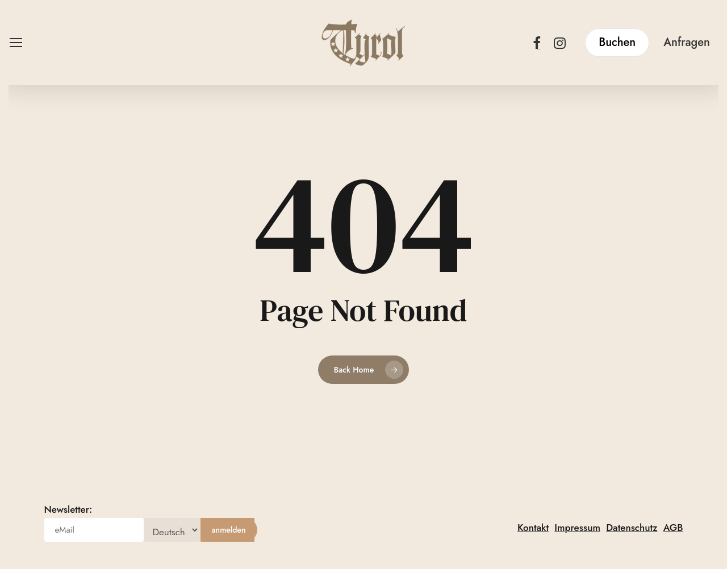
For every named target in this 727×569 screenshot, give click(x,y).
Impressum (577, 527)
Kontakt (533, 527)
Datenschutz (631, 527)
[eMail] (94, 530)
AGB (673, 527)
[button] (15, 43)
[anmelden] (228, 530)
